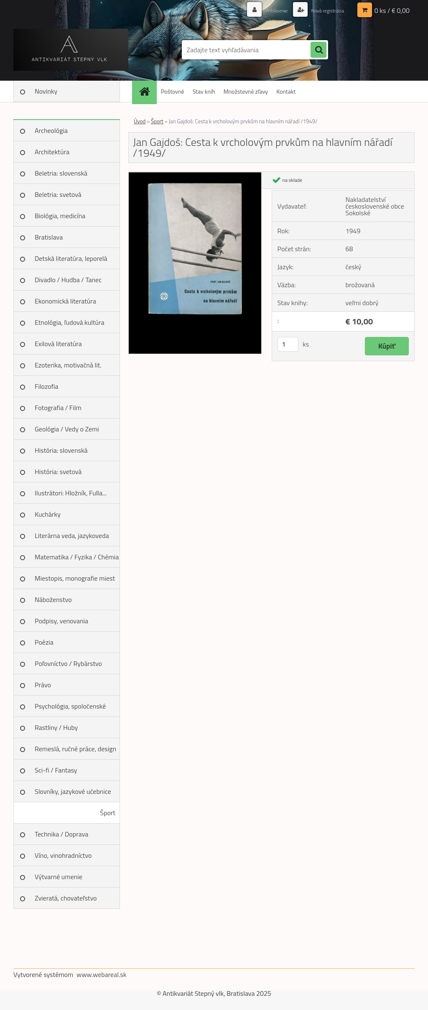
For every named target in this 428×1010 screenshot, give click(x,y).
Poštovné (172, 91)
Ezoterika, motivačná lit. (68, 365)
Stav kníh (204, 91)
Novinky (46, 91)
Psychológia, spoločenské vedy (70, 709)
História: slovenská (61, 450)
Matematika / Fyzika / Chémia (77, 557)
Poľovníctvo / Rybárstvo (68, 663)
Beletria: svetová (58, 194)
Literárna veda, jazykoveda (72, 536)
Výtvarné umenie (58, 877)
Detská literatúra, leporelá (71, 258)
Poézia (44, 642)
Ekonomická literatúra (65, 301)
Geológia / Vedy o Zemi (67, 429)
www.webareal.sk (101, 974)
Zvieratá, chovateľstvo (66, 898)
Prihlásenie (267, 10)
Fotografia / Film (58, 408)
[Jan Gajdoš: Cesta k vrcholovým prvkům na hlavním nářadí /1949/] (195, 175)
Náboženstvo (53, 599)
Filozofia (47, 386)
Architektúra (52, 152)
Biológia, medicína (60, 216)
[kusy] (288, 344)
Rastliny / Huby (56, 727)
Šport (107, 813)
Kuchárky (48, 514)
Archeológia (51, 130)
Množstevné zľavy (246, 91)
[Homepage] (147, 91)
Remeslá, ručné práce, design (75, 749)
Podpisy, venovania (61, 621)
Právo (43, 685)
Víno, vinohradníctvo (63, 855)
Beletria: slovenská (61, 173)
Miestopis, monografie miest (75, 578)
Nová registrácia (323, 10)
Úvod (139, 121)
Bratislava (49, 237)
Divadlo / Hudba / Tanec (68, 280)
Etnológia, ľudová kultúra (69, 322)
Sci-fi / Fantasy (56, 770)
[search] (318, 50)
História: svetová (58, 472)
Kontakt (286, 91)
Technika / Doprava (61, 834)
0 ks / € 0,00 (392, 10)
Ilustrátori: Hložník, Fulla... (71, 493)
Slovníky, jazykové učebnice (73, 791)
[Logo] (70, 50)
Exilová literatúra (58, 344)
